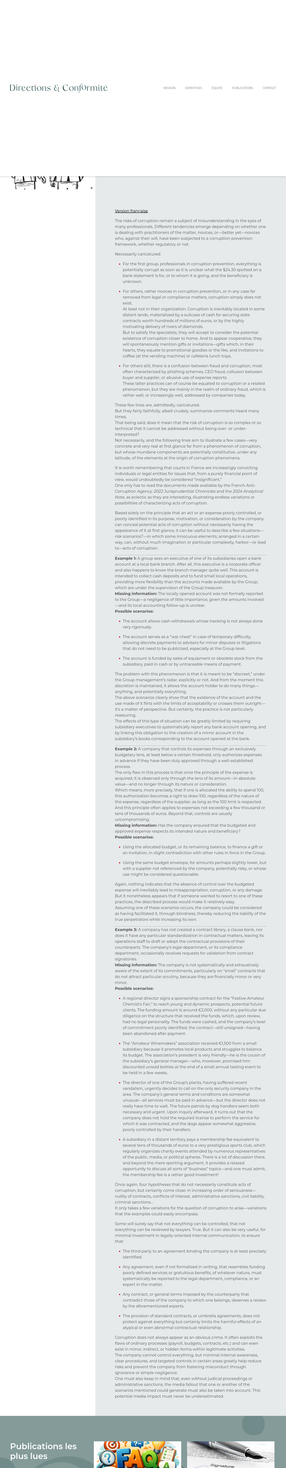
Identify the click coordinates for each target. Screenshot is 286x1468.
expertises (193, 88)
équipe (217, 88)
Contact (269, 88)
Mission (169, 88)
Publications (242, 88)
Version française (131, 211)
